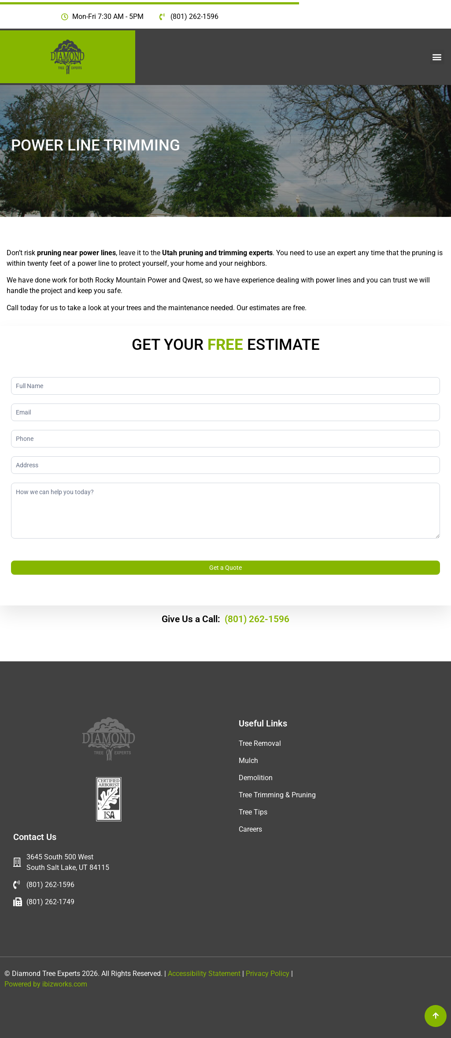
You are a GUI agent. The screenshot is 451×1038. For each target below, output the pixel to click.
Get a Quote (225, 567)
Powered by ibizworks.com (45, 984)
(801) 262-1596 (257, 619)
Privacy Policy (268, 973)
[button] (437, 57)
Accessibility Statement (203, 973)
